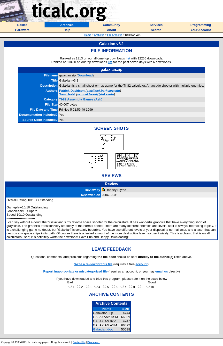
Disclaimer (93, 342)
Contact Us (79, 342)
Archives (99, 35)
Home (88, 35)
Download (85, 75)
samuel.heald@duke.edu (95, 94)
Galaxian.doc (103, 329)
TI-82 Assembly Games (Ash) (80, 99)
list (128, 58)
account (142, 264)
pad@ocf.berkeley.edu (103, 90)
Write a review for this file (93, 264)
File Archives (114, 35)
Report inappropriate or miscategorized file (75, 271)
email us (161, 271)
